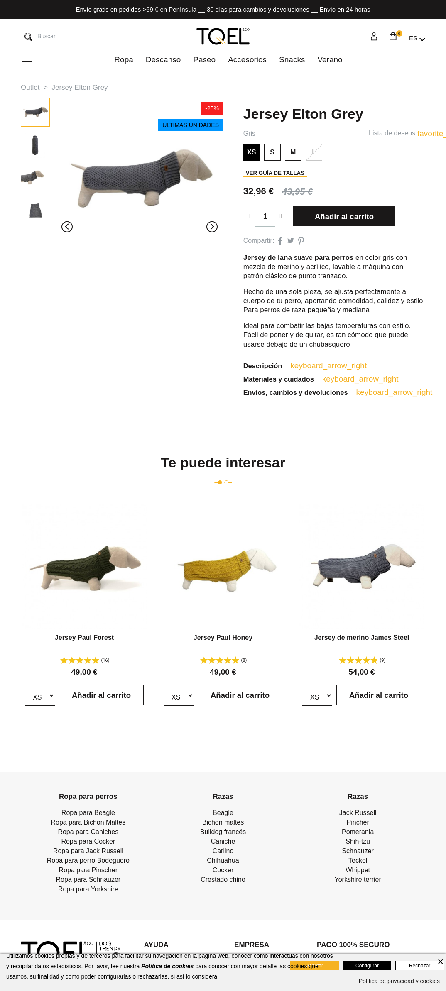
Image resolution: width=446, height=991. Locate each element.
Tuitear (291, 241)
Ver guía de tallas (275, 173)
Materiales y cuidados (288, 379)
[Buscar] (28, 37)
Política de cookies (167, 966)
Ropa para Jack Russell (88, 852)
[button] (35, 112)
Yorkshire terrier (357, 880)
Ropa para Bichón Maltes (88, 823)
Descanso (163, 59)
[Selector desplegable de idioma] (417, 38)
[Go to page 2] (226, 484)
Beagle (223, 813)
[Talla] (40, 696)
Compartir (280, 241)
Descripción (271, 366)
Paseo (204, 59)
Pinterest (301, 241)
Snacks (292, 59)
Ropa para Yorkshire (88, 890)
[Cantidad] (265, 216)
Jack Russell (358, 813)
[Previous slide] (67, 226)
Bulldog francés (223, 833)
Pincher (358, 823)
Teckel (357, 861)
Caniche (223, 842)
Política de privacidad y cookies (399, 981)
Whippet (358, 871)
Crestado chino (223, 880)
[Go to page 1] (220, 484)
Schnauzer (358, 852)
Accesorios (247, 59)
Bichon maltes (223, 823)
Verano (329, 59)
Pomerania (358, 833)
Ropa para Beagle (88, 813)
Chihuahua (223, 861)
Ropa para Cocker (88, 842)
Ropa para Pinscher (88, 871)
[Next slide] (212, 226)
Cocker (223, 871)
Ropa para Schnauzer (88, 880)
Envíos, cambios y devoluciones (305, 393)
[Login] (374, 37)
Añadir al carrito (345, 216)
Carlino (223, 852)
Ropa (123, 59)
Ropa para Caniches (88, 833)
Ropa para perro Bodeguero (88, 861)
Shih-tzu (358, 842)
